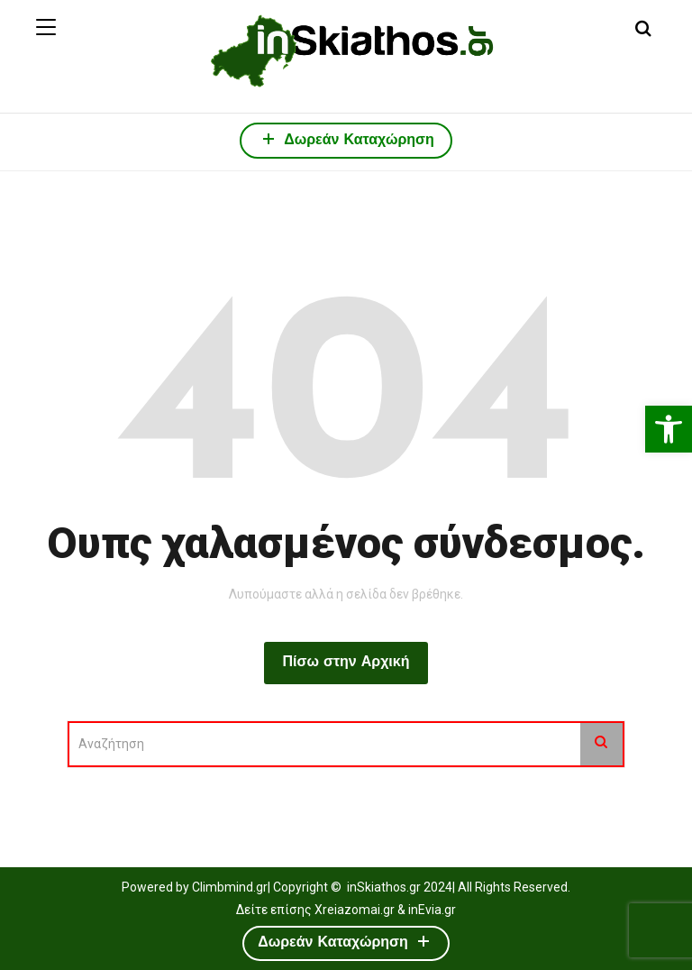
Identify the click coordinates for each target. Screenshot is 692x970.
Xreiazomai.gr (354, 909)
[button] (668, 429)
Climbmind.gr (230, 887)
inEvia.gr (432, 909)
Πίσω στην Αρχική (345, 662)
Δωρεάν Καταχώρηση (346, 138)
